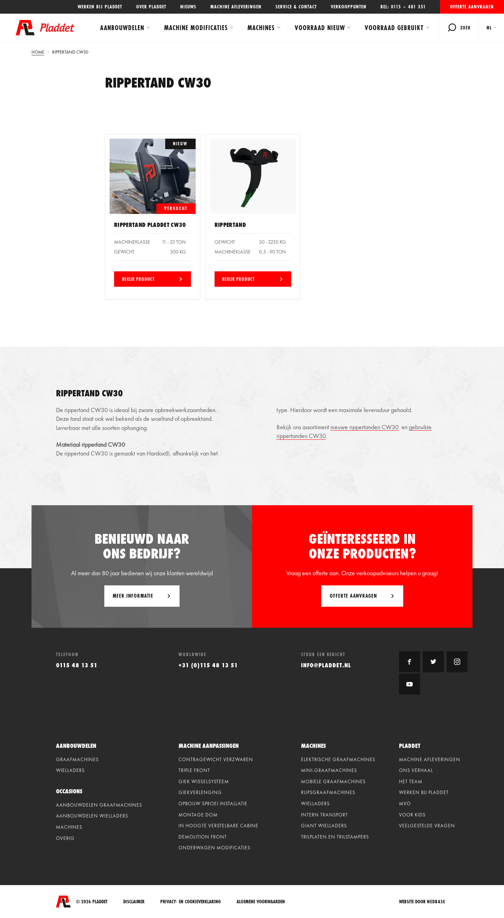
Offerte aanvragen (472, 6)
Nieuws (188, 6)
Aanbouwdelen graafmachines (99, 805)
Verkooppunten (348, 6)
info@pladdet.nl (326, 665)
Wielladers (70, 770)
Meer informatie (133, 595)
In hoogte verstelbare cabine (218, 825)
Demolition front (202, 837)
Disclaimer (134, 901)
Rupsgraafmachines (328, 792)
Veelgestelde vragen (427, 825)
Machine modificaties (196, 27)
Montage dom (198, 815)
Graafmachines (77, 759)
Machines (261, 27)
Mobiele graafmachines (333, 781)
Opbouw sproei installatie (212, 803)
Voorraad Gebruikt (394, 27)
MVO (405, 803)
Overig (65, 838)
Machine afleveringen (235, 6)
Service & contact (296, 6)
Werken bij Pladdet (100, 6)
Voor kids (412, 815)
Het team (410, 781)
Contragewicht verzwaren (215, 759)
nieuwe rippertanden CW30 (364, 427)
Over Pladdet (151, 6)
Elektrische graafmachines (338, 759)
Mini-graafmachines (329, 770)
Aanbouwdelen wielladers (92, 816)
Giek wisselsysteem (203, 781)
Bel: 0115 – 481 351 (403, 6)
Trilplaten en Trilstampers (335, 837)
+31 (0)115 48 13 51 (208, 665)
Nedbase (436, 901)
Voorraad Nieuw (320, 27)
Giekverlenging (200, 792)
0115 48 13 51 (77, 665)
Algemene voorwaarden (261, 901)
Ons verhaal (416, 770)
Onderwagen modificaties (214, 847)
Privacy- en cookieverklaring (190, 901)
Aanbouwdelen (122, 27)
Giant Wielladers (324, 825)
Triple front (194, 770)
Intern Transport (324, 815)
